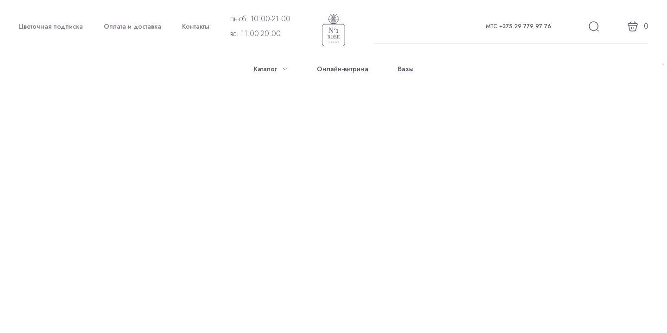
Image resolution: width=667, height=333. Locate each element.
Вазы (406, 69)
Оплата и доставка (132, 26)
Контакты (195, 26)
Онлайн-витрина (342, 69)
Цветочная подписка (51, 26)
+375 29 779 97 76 (525, 26)
